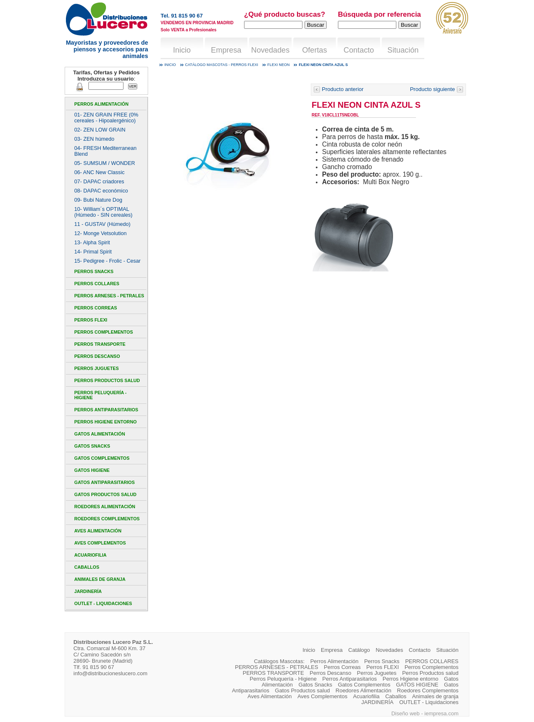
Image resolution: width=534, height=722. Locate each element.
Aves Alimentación (97, 530)
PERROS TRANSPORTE (100, 344)
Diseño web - (407, 713)
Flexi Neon (278, 65)
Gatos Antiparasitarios (104, 482)
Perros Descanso (97, 356)
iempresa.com (441, 713)
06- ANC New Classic (99, 172)
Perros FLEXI (90, 319)
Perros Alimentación (101, 103)
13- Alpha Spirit (92, 243)
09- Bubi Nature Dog (98, 200)
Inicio (182, 50)
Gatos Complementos (101, 458)
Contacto (359, 50)
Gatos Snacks (92, 445)
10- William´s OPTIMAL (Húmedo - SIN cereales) (103, 212)
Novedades (270, 50)
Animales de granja (100, 579)
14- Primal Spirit (93, 252)
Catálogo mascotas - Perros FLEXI (221, 65)
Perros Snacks (93, 271)
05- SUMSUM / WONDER (104, 163)
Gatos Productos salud (105, 494)
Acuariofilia (90, 554)
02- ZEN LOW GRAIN (100, 130)
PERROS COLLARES (96, 283)
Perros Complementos (103, 331)
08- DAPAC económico (101, 191)
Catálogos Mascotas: (279, 661)
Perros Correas (95, 307)
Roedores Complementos (107, 518)
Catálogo (359, 650)
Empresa (226, 50)
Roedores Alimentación (104, 506)
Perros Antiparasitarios (106, 409)
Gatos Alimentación (99, 433)
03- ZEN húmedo (94, 139)
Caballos (86, 567)
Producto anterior (338, 89)
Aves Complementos (100, 542)
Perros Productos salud (107, 380)
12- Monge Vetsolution (100, 233)
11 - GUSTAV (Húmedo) (102, 224)
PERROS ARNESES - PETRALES (109, 295)
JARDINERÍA (88, 591)
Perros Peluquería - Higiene (100, 395)
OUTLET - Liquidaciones (103, 603)
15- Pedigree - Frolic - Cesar (107, 261)
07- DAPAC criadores (99, 182)
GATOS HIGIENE (92, 470)
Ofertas (314, 50)
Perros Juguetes (96, 368)
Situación (403, 50)
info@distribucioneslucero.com (110, 673)
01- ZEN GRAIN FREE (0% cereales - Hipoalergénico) (106, 118)
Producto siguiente (436, 89)
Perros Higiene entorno (105, 421)
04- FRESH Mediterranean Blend (105, 151)
